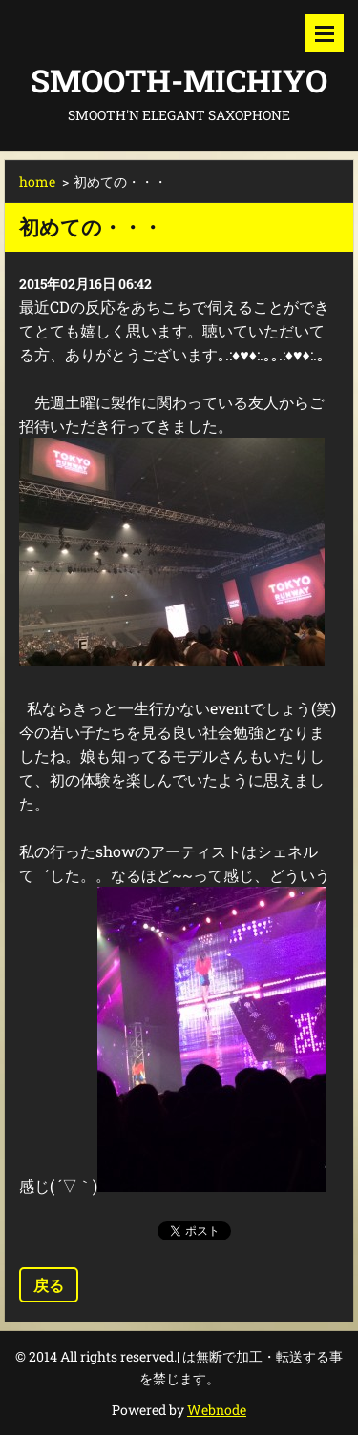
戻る (48, 1285)
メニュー (324, 33)
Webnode (216, 1410)
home (37, 182)
